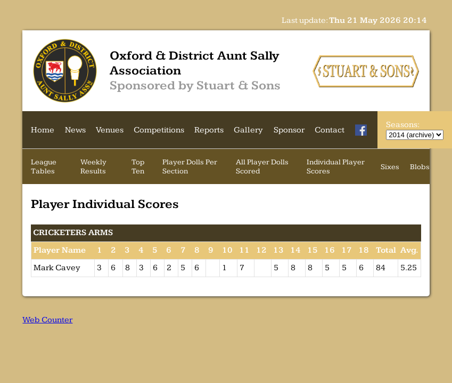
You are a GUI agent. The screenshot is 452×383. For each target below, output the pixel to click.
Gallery (248, 130)
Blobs (420, 166)
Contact (329, 130)
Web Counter (47, 320)
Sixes (390, 166)
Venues (110, 130)
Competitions (159, 130)
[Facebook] (361, 129)
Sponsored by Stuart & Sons (195, 85)
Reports (209, 130)
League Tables (43, 166)
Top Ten (138, 166)
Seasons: (402, 125)
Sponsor (289, 130)
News (75, 130)
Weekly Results (93, 166)
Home (42, 130)
